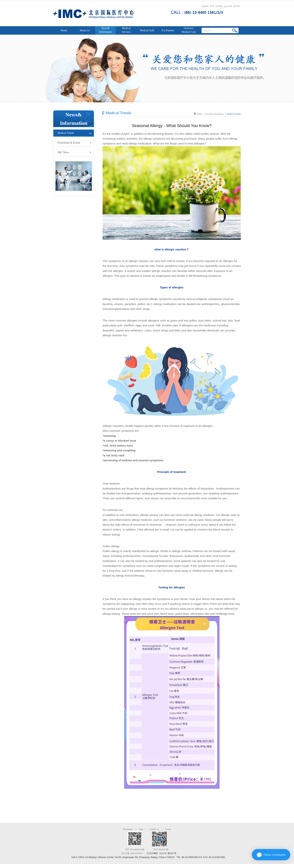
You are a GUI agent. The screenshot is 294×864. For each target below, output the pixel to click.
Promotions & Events (69, 142)
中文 (212, 6)
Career (168, 829)
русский (228, 6)
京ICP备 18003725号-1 (132, 853)
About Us (85, 30)
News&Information (105, 30)
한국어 (236, 6)
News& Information (214, 114)
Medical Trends (66, 133)
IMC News (63, 152)
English (204, 6)
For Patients (168, 30)
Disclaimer (128, 829)
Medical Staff (147, 30)
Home (64, 30)
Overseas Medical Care (189, 30)
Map (141, 829)
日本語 (219, 6)
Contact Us (154, 829)
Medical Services (126, 30)
